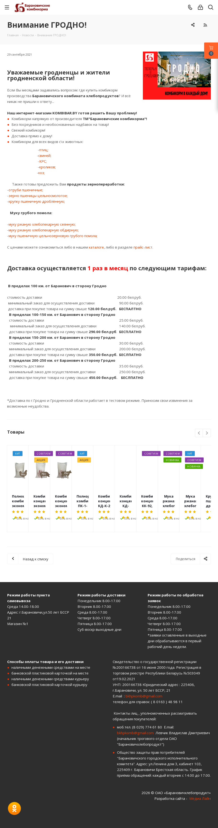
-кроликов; (47, 167)
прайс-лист (143, 247)
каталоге (96, 247)
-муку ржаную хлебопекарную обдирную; (43, 230)
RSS (205, 25)
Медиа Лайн (200, 798)
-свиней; (44, 155)
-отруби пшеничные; (25, 189)
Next (207, 433)
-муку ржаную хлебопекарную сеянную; (41, 224)
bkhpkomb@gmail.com (144, 696)
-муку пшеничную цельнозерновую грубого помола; (52, 235)
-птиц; (43, 149)
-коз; (41, 172)
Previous (199, 433)
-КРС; (42, 161)
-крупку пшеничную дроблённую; (36, 201)
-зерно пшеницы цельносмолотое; (37, 195)
